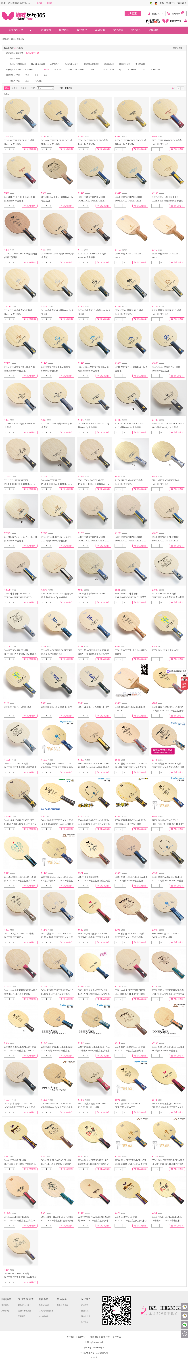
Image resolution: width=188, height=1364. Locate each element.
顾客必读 (105, 1337)
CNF (143, 70)
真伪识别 (5, 1311)
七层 (36, 75)
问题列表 (21, 1316)
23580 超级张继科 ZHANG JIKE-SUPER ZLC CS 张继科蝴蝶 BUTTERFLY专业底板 (130, 824)
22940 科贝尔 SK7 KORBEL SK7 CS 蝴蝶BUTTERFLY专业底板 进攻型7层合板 (93, 1164)
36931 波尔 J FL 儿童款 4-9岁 (17, 707)
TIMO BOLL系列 (38, 64)
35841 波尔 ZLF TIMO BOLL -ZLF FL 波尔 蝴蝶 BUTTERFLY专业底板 (168, 1164)
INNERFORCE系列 (91, 64)
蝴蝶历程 (84, 1305)
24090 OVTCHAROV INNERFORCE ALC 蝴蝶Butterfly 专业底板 (56, 484)
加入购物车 (30, 149)
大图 (60, 88)
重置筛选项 (178, 48)
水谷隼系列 (54, 64)
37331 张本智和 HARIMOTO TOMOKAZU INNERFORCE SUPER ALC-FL (91, 201)
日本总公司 (85, 1316)
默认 (7, 88)
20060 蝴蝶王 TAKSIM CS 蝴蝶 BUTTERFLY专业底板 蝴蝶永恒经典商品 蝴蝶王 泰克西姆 (168, 767)
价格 (15, 88)
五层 (27, 75)
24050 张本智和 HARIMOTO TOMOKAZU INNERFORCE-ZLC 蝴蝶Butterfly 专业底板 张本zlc (93, 541)
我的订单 (182, 3)
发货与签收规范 (24, 1311)
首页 (13, 39)
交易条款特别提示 (46, 1311)
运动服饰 (100, 30)
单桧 (45, 75)
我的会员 (153, 13)
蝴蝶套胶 (82, 30)
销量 (24, 88)
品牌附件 (154, 30)
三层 (18, 75)
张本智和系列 (124, 64)
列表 (68, 88)
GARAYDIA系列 (71, 64)
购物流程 (94, 1337)
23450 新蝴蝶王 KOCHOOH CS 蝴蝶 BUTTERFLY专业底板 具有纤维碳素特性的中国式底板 (20, 881)
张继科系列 (21, 64)
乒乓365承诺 (44, 1305)
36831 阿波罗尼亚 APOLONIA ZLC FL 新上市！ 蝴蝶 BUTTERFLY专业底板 (92, 1107)
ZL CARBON (43, 70)
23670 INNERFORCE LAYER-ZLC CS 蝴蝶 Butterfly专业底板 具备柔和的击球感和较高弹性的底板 (57, 1107)
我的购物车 (175, 13)
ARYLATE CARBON (75, 70)
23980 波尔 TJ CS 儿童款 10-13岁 (56, 707)
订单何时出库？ (24, 1305)
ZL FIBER (58, 70)
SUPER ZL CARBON (24, 70)
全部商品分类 (15, 30)
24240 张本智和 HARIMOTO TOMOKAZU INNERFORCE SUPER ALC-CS (128, 201)
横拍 (18, 81)
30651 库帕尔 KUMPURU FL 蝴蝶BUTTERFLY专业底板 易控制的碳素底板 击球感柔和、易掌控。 (57, 1221)
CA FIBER (132, 70)
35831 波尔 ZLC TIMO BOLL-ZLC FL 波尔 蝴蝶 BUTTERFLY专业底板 (57, 937)
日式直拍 (38, 81)
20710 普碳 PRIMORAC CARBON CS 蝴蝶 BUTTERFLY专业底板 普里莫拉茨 (168, 711)
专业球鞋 (118, 30)
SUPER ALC (156, 70)
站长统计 (94, 1357)
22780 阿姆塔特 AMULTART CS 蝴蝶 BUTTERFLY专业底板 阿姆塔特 (94, 1221)
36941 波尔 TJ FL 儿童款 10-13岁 (93, 707)
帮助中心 (170, 3)
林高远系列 (109, 64)
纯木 (121, 70)
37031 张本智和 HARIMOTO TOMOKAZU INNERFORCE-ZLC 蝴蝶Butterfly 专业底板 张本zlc (130, 541)
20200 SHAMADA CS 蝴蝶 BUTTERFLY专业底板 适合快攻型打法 (20, 1277)
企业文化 (84, 1311)
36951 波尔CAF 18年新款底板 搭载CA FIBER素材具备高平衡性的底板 (93, 654)
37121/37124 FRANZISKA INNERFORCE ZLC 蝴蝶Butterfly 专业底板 (19, 484)
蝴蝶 (18, 58)
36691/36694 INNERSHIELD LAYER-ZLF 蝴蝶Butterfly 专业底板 (167, 201)
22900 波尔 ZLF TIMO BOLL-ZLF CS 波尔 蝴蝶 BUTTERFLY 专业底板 (131, 1164)
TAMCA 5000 (108, 70)
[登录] (39, 3)
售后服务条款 (62, 1305)
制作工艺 (84, 1322)
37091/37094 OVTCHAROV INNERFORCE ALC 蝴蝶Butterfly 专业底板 (93, 484)
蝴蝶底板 (64, 30)
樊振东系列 (140, 64)
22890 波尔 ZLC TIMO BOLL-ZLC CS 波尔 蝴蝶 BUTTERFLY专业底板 (57, 881)
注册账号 (5, 1305)
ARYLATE (93, 70)
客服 (162, 3)
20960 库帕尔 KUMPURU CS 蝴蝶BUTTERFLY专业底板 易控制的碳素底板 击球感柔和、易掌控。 (168, 994)
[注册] (50, 3)
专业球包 (136, 30)
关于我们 (71, 1337)
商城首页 (46, 30)
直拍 (27, 81)
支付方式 (116, 1337)
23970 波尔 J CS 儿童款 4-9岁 (165, 650)
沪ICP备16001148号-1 (94, 1348)
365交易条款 (44, 1316)
